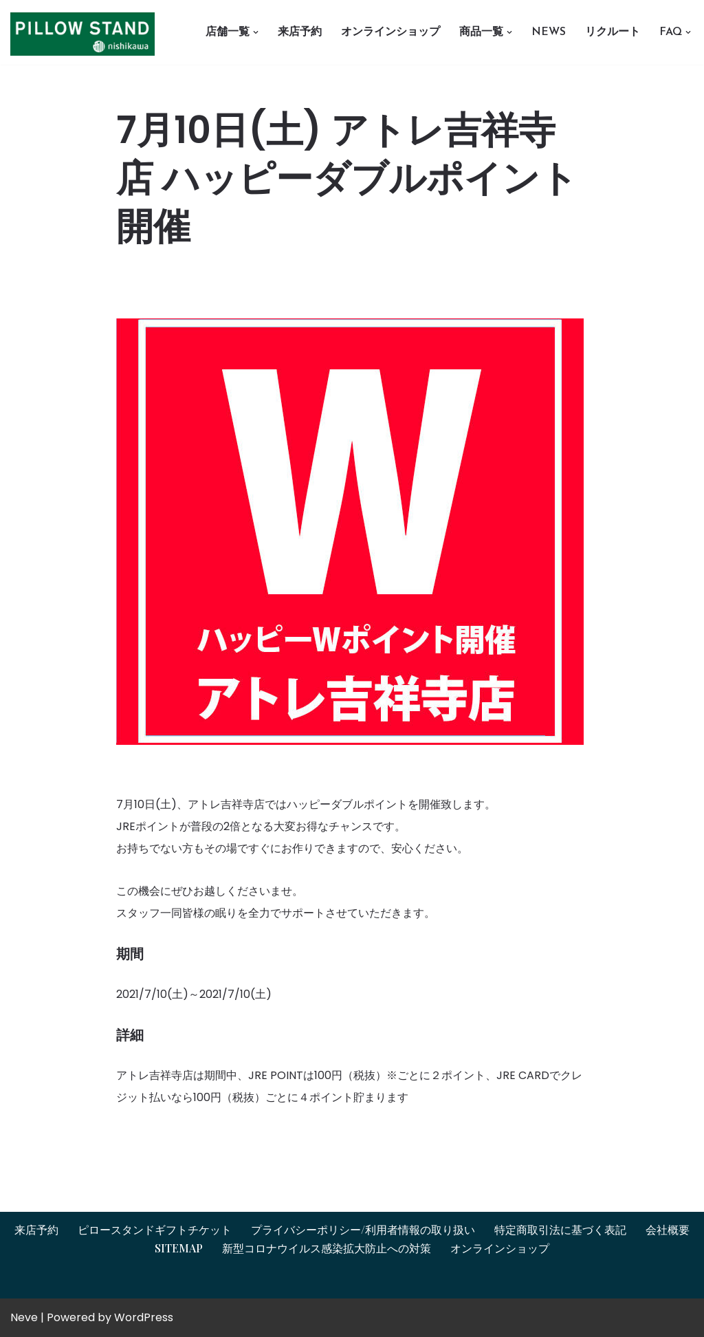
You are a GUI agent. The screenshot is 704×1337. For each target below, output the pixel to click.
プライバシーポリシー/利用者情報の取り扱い (363, 1229)
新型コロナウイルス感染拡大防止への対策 (326, 1248)
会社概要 (668, 1229)
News (548, 32)
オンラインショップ (390, 32)
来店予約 (300, 32)
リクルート (612, 32)
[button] (255, 32)
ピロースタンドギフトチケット (155, 1229)
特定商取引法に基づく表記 (560, 1229)
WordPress (143, 1317)
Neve (24, 1317)
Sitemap (179, 1248)
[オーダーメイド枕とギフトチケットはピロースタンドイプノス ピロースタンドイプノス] (86, 34)
